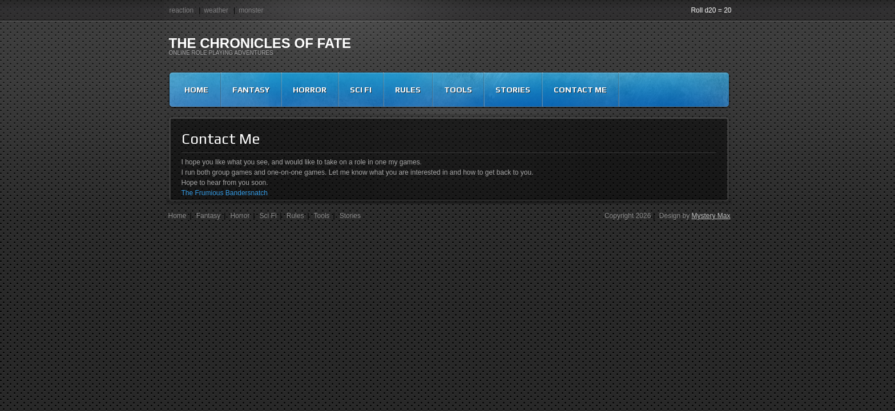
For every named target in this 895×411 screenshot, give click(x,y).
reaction (182, 10)
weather (216, 10)
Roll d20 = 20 (711, 10)
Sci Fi (361, 89)
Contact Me (580, 89)
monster (251, 10)
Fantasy (250, 89)
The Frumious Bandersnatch (225, 193)
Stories (512, 89)
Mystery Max (710, 216)
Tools (458, 89)
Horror (309, 89)
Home (196, 89)
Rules (408, 89)
